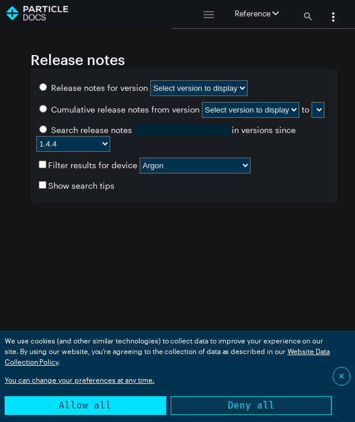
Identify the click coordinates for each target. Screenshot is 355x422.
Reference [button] (257, 13)
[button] (333, 18)
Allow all (85, 405)
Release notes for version (94, 88)
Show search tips (76, 185)
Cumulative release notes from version (120, 109)
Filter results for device (88, 165)
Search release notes (86, 130)
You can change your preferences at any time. (79, 380)
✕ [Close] (341, 376)
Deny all (251, 405)
